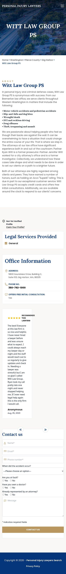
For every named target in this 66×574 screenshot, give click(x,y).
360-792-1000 (17, 287)
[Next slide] (45, 430)
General (13, 243)
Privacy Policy (33, 566)
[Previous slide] (21, 430)
